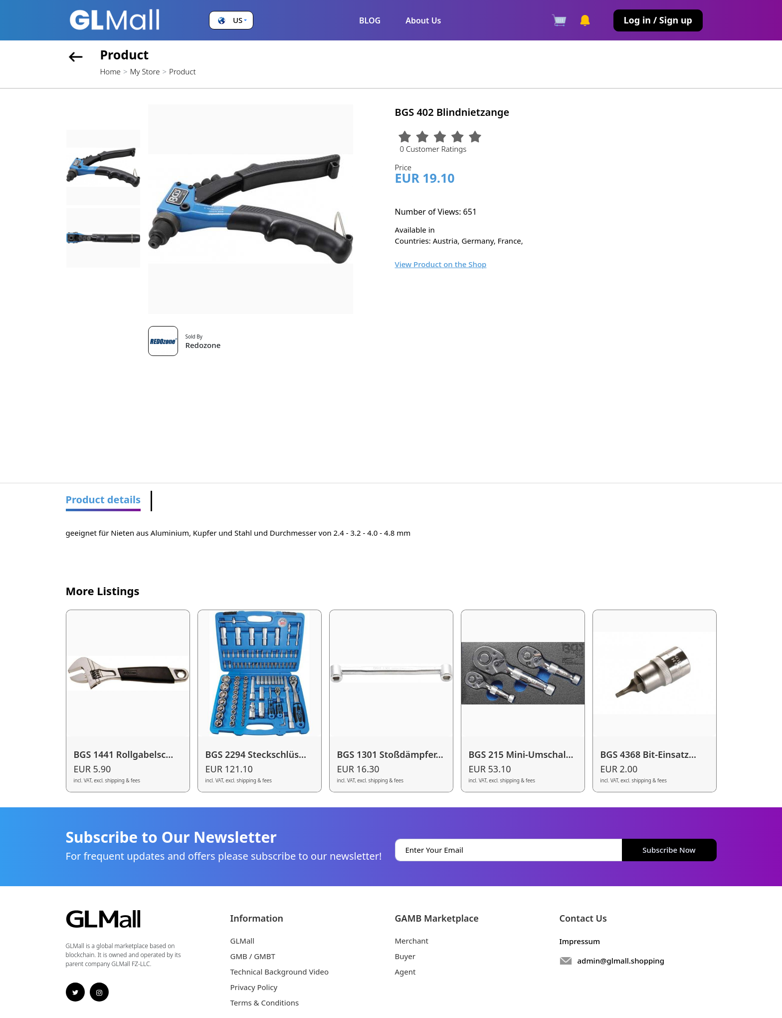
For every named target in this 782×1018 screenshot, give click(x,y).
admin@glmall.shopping (621, 961)
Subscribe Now (668, 850)
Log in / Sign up (658, 20)
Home (110, 71)
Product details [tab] (103, 499)
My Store (145, 71)
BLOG (370, 20)
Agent (405, 972)
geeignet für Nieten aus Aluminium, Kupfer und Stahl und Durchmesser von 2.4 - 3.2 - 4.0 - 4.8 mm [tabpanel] (238, 533)
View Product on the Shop (441, 264)
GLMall (242, 941)
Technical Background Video (279, 972)
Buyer (405, 956)
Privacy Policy (254, 987)
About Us (423, 20)
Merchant (412, 941)
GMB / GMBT (252, 956)
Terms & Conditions (264, 1003)
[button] (231, 20)
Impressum (580, 941)
